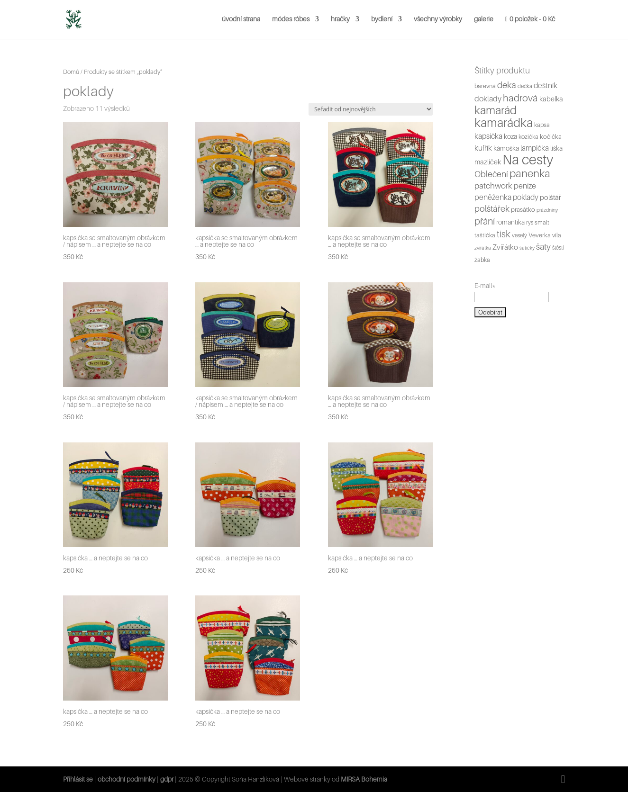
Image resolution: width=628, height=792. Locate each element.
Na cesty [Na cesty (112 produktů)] (527, 159)
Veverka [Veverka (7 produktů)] (539, 235)
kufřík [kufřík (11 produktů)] (483, 148)
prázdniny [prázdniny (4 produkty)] (547, 210)
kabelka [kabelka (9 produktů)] (551, 99)
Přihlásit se (78, 779)
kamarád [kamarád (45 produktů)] (495, 110)
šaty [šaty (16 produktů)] (543, 247)
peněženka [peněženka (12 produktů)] (492, 197)
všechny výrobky (438, 19)
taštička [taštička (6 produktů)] (484, 235)
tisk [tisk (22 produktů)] (503, 234)
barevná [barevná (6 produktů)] (485, 86)
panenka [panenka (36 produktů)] (530, 173)
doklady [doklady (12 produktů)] (487, 98)
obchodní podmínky (127, 779)
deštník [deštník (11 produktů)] (545, 85)
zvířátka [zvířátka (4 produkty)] (482, 248)
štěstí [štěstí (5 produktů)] (558, 247)
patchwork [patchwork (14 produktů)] (493, 185)
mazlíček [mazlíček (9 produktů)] (487, 162)
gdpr (166, 779)
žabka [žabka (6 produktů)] (482, 259)
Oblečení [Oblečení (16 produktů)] (491, 174)
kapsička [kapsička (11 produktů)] (488, 136)
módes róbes (290, 19)
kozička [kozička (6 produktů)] (528, 136)
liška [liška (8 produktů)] (556, 148)
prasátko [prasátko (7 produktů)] (523, 209)
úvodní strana (241, 19)
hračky (340, 19)
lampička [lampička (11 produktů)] (534, 148)
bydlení (381, 19)
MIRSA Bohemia (364, 779)
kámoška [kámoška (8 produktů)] (506, 148)
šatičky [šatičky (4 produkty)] (527, 248)
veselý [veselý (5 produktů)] (519, 235)
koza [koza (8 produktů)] (510, 136)
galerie (483, 19)
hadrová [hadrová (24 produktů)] (520, 98)
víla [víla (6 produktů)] (556, 235)
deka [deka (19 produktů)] (506, 85)
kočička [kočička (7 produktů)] (551, 136)
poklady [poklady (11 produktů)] (525, 197)
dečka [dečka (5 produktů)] (525, 86)
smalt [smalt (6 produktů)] (542, 222)
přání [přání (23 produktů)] (484, 221)
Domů (71, 71)
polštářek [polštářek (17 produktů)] (492, 208)
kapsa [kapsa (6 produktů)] (542, 124)
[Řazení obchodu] (371, 109)
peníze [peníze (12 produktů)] (525, 185)
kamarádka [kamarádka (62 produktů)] (503, 122)
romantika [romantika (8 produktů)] (510, 222)
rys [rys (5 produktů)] (529, 222)
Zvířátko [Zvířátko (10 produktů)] (505, 247)
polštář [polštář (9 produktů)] (550, 197)
